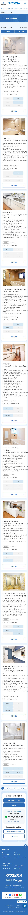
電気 (15, 852)
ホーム (2, 8)
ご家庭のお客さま (17, 885)
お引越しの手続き (18, 866)
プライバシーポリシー (9, 905)
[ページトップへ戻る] (25, 845)
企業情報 (22, 888)
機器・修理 (17, 854)
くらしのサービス (9, 8)
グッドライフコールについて (13, 821)
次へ (26, 788)
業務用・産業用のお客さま (11, 888)
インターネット (5, 854)
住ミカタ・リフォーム (19, 8)
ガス (3, 852)
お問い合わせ (17, 868)
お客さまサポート (6, 868)
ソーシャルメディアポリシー (14, 907)
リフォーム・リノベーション (20, 857)
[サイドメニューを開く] (14, 12)
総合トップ (8, 885)
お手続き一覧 (5, 866)
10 (23, 788)
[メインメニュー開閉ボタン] (25, 4)
